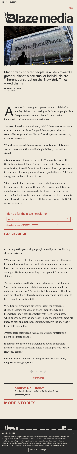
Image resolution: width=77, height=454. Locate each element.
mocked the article (42, 333)
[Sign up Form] (39, 219)
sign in (4, 2)
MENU (71, 8)
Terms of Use (35, 224)
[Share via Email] (41, 371)
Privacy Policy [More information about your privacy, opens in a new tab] (60, 445)
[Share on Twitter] (36, 371)
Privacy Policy (26, 224)
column (52, 107)
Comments (38, 378)
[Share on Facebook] (32, 371)
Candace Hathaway (13, 88)
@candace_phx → (23, 395)
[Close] (73, 433)
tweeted (8, 347)
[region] (38, 442)
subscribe (14, 2)
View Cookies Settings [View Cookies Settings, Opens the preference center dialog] (38, 450)
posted (43, 358)
